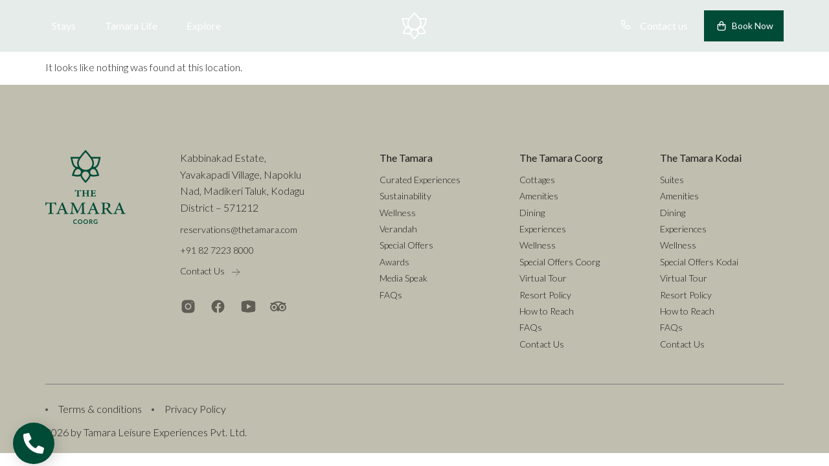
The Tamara (406, 157)
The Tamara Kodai (701, 157)
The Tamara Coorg (561, 157)
